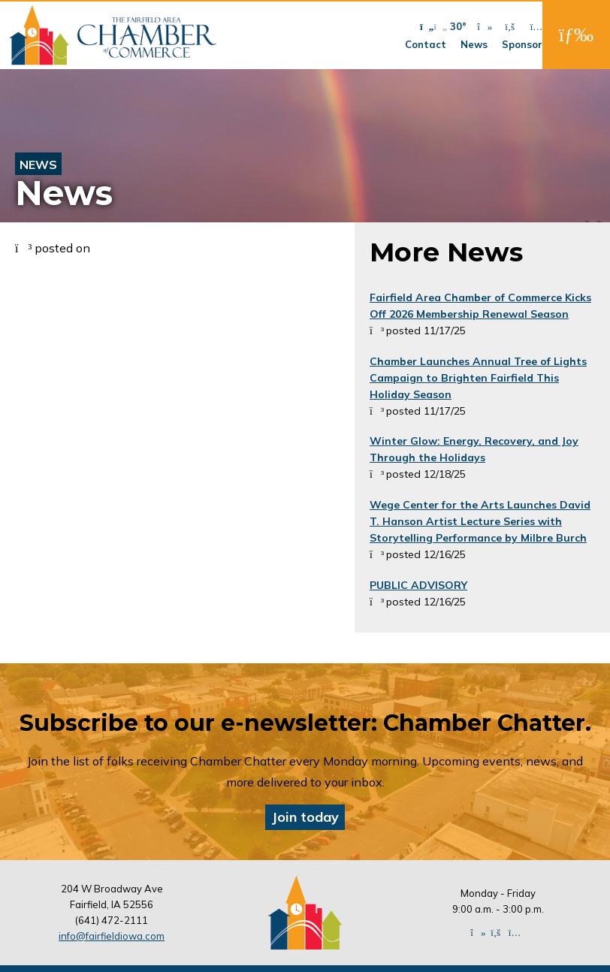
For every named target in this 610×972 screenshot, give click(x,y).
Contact (425, 44)
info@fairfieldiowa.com (112, 936)
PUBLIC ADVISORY (418, 585)
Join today (305, 817)
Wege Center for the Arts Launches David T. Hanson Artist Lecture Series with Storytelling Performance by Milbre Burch (480, 521)
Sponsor (522, 44)
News (474, 44)
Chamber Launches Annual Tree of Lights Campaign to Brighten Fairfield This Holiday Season (478, 378)
